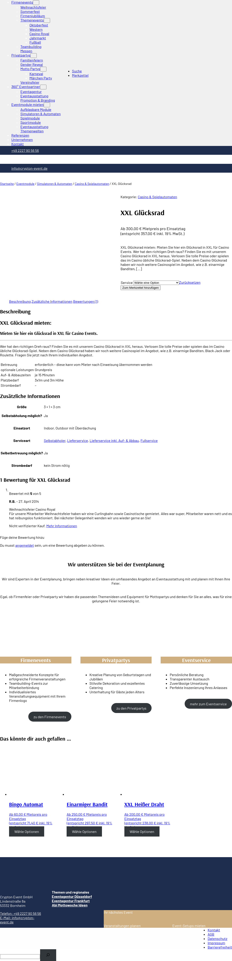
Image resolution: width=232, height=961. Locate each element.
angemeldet (24, 545)
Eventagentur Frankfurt (71, 901)
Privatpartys (20, 55)
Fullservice (149, 440)
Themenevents (32, 20)
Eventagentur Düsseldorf (72, 896)
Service (127, 282)
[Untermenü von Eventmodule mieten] (47, 105)
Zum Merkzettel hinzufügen (140, 287)
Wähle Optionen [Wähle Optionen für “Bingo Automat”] (26, 831)
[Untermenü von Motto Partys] (43, 69)
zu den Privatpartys (131, 708)
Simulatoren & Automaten (54, 184)
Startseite (7, 184)
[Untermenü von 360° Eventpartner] (43, 87)
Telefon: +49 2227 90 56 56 (20, 913)
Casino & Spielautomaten (92, 184)
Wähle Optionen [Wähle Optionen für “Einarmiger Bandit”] (84, 831)
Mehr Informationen (61, 526)
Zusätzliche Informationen (51, 301)
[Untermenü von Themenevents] (47, 20)
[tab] (20, 301)
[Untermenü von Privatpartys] (33, 55)
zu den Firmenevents (50, 717)
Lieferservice (77, 440)
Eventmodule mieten (27, 104)
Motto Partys (30, 69)
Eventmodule (25, 184)
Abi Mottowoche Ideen (69, 905)
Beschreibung (20, 301)
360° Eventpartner (25, 86)
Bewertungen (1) (85, 301)
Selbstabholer (54, 440)
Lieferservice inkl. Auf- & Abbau (114, 440)
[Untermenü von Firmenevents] (36, 2)
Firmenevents (22, 2)
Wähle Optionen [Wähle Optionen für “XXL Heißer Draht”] (142, 831)
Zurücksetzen (190, 282)
